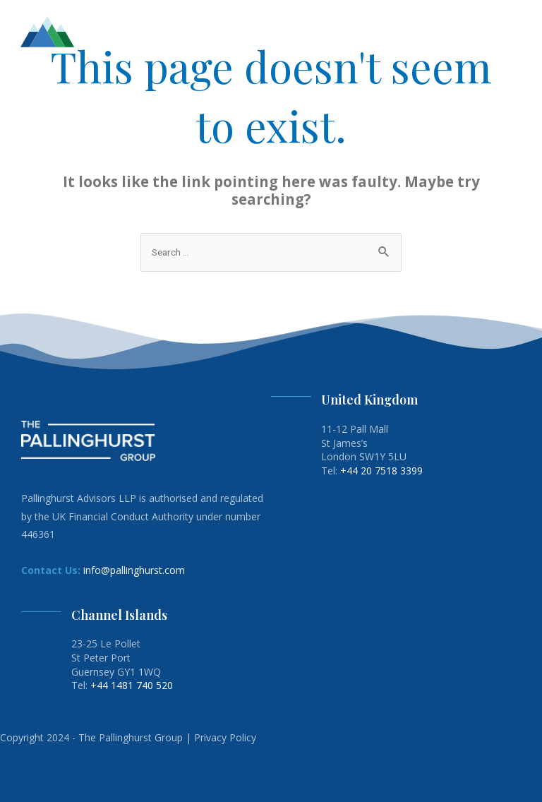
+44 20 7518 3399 (381, 470)
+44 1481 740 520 (131, 685)
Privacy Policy (225, 737)
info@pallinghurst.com (134, 570)
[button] (522, 31)
